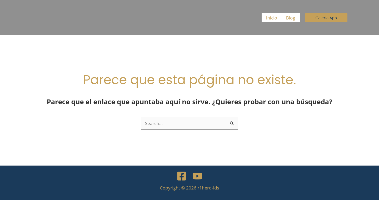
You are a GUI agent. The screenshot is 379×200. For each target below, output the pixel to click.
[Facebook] (182, 176)
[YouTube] (197, 176)
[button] (326, 17)
